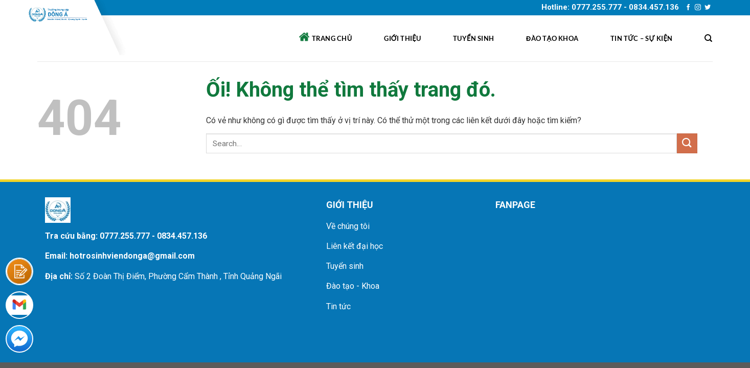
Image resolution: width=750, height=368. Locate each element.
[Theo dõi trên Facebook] (688, 7)
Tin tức (338, 306)
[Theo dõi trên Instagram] (698, 7)
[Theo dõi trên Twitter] (707, 7)
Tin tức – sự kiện (641, 38)
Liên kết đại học (354, 246)
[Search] (708, 38)
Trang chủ (325, 37)
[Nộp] (687, 143)
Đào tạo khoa (552, 38)
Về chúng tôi (348, 226)
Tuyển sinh (473, 38)
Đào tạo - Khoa (352, 286)
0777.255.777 (125, 236)
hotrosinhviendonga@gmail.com (132, 256)
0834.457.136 (182, 236)
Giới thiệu (402, 38)
